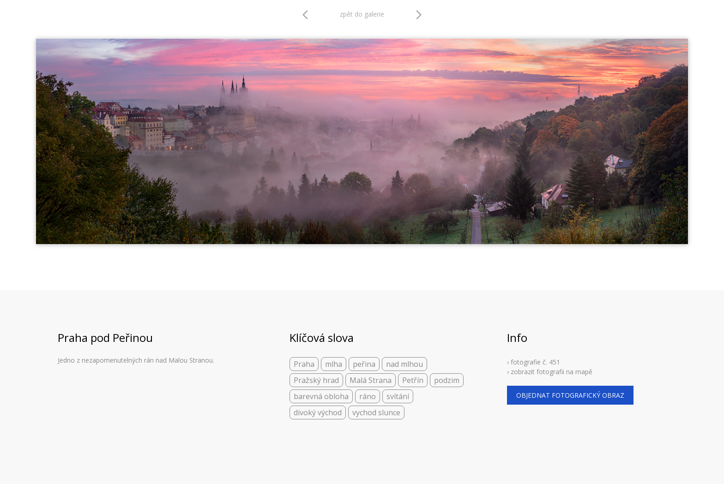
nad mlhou (404, 364)
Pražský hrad (316, 380)
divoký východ (318, 412)
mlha (333, 364)
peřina (364, 364)
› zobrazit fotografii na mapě (549, 371)
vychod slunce (376, 412)
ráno (367, 396)
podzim (446, 380)
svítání (397, 396)
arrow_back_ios (308, 14)
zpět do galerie (362, 14)
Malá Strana (371, 380)
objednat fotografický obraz (570, 395)
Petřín (412, 380)
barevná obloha (321, 396)
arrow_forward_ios (418, 14)
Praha (304, 364)
